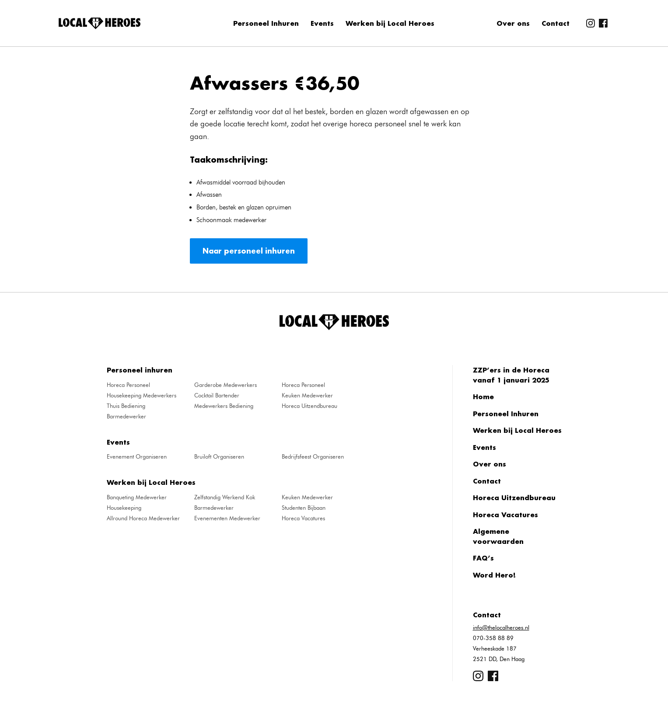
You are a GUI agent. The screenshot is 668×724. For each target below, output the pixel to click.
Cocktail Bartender (216, 395)
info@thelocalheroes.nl (501, 627)
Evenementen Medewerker (227, 518)
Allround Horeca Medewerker (143, 518)
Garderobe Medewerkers (225, 384)
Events (322, 23)
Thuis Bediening (126, 405)
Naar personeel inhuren (249, 250)
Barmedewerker (126, 416)
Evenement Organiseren (137, 456)
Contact (556, 23)
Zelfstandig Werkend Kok (224, 497)
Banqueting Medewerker (137, 497)
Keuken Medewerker (307, 395)
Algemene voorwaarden (498, 536)
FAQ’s (483, 557)
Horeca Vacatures (303, 518)
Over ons (513, 23)
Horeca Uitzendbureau (309, 405)
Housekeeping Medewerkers (141, 395)
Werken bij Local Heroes (390, 23)
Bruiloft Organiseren (219, 456)
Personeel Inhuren (266, 23)
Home (483, 396)
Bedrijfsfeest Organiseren (313, 456)
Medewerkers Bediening (223, 405)
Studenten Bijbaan (303, 507)
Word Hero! (494, 575)
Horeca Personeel (128, 384)
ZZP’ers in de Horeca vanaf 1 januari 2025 (511, 374)
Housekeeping (124, 507)
